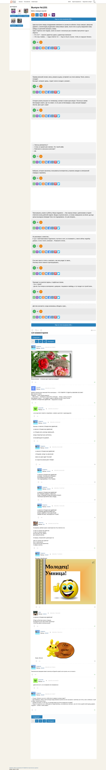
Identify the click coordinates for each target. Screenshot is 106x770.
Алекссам (19, 21)
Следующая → (37, 337)
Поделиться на (52, 48)
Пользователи (27, 1)
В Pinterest (55, 48)
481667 (42, 348)
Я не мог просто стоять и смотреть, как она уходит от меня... (52, 260)
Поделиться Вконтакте (46, 48)
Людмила (38, 346)
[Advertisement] (19, 49)
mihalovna (40, 522)
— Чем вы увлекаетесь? (40, 145)
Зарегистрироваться (76, 1)
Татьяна (13, 11)
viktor (39, 612)
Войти (69, 1)
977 (44, 409)
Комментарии (35, 1)
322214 (42, 389)
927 (44, 524)
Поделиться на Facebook (49, 48)
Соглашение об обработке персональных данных (27, 767)
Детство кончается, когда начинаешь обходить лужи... (50, 306)
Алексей (13, 21)
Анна (26, 11)
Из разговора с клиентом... (41, 236)
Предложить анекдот (87, 1)
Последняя (51, 341)
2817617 (19, 11)
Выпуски (21, 1)
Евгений (38, 387)
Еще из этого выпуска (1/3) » (63, 19)
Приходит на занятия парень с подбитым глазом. (48, 282)
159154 (44, 614)
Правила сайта (12, 767)
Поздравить (13, 15)
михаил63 (40, 408)
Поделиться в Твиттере (58, 48)
